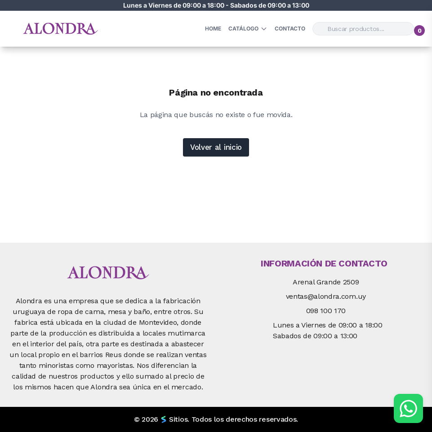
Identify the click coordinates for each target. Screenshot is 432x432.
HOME (213, 28)
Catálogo (247, 28)
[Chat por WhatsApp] (408, 408)
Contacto (290, 28)
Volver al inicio (216, 147)
